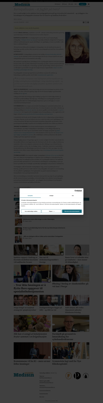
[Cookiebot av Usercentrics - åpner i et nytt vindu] (75, 191)
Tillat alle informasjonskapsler (72, 211)
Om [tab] (73, 195)
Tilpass (51, 211)
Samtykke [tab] (30, 195)
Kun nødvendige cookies (31, 211)
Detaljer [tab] (51, 195)
